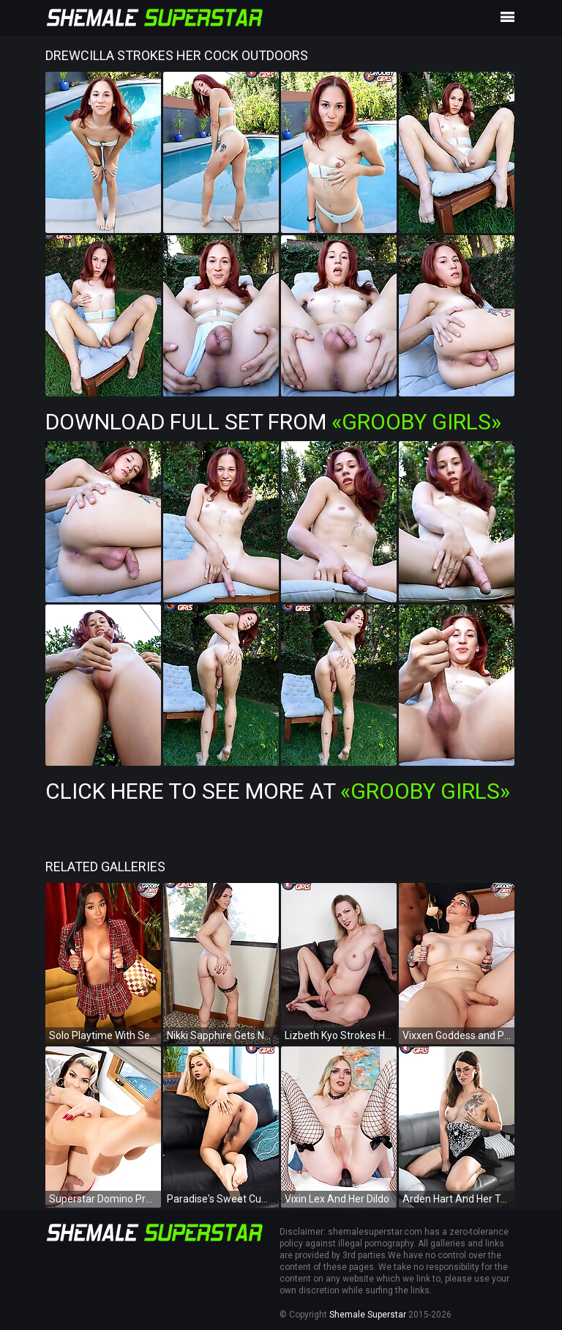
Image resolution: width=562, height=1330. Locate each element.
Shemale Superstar (367, 1314)
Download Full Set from (273, 422)
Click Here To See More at (277, 791)
